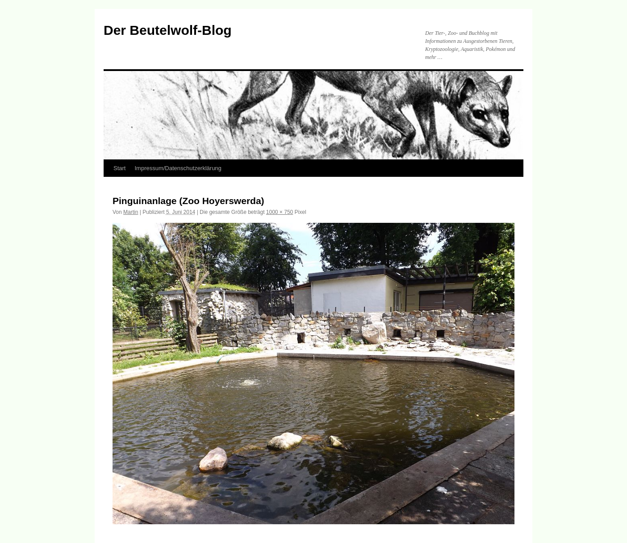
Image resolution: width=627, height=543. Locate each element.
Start (119, 168)
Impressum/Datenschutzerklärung (177, 168)
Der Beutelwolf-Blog (168, 30)
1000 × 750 (279, 212)
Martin (130, 212)
